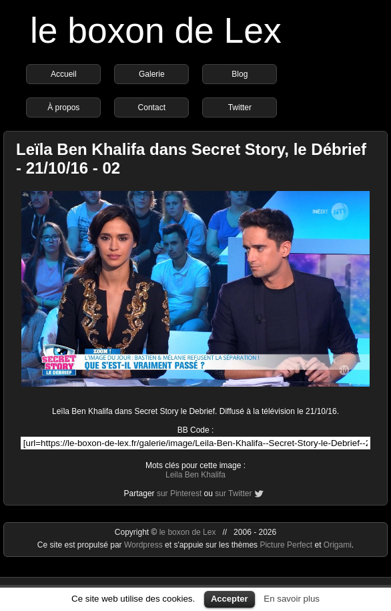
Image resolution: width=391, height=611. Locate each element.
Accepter (229, 599)
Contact (151, 107)
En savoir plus (292, 599)
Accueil (64, 74)
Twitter (240, 107)
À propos (63, 107)
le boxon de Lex (156, 30)
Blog (240, 74)
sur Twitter (233, 493)
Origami (338, 545)
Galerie (152, 74)
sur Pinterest (179, 493)
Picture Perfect (286, 545)
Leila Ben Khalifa (195, 474)
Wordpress (144, 545)
